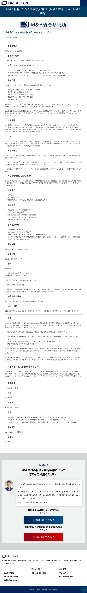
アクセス (62, 573)
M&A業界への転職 (11, 577)
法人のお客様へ (37, 569)
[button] (83, 3)
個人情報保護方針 (66, 577)
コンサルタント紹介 (39, 573)
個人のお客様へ (9, 573)
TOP (5, 569)
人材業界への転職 (10, 580)
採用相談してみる (42, 537)
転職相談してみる (42, 520)
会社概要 (62, 569)
